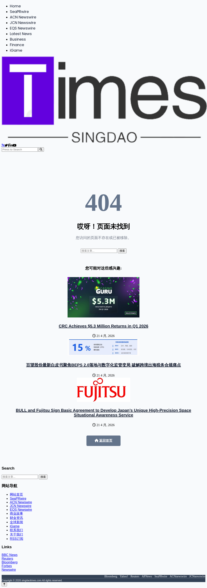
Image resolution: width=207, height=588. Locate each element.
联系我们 (16, 530)
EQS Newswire (22, 28)
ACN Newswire (23, 17)
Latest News (21, 33)
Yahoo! (124, 576)
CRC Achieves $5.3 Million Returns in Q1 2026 (103, 326)
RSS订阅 (16, 538)
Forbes (7, 566)
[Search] (41, 149)
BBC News (9, 555)
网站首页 (16, 494)
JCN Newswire (23, 22)
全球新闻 (16, 522)
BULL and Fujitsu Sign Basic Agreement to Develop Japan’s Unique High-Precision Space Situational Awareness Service (103, 412)
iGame (16, 50)
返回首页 (103, 440)
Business (18, 39)
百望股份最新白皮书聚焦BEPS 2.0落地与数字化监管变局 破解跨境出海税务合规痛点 (103, 365)
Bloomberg (9, 562)
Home (15, 6)
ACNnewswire (178, 576)
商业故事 (16, 513)
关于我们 (16, 534)
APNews (147, 576)
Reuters (7, 558)
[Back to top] (4, 584)
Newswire (9, 569)
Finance (17, 44)
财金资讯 (16, 518)
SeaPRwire (19, 11)
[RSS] (3, 145)
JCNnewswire (197, 576)
